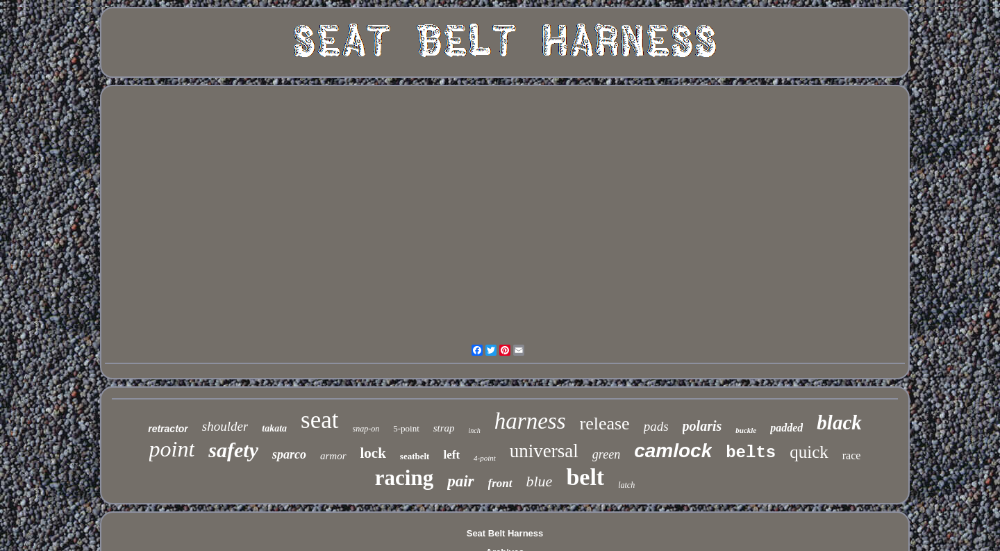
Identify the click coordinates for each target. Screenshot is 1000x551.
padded (786, 428)
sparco (289, 454)
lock (373, 453)
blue (539, 481)
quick (809, 452)
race (851, 455)
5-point (406, 428)
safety (233, 449)
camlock (673, 450)
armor (333, 455)
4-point (485, 458)
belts (751, 452)
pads (656, 426)
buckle (745, 430)
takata (274, 428)
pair (460, 481)
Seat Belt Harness (505, 533)
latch (626, 485)
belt (585, 477)
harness (530, 421)
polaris (702, 426)
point (172, 448)
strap (444, 428)
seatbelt (415, 456)
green (606, 454)
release (605, 423)
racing (404, 478)
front (500, 483)
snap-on (366, 429)
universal (544, 451)
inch (475, 430)
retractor (168, 428)
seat (319, 420)
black (839, 422)
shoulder (225, 426)
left (451, 454)
